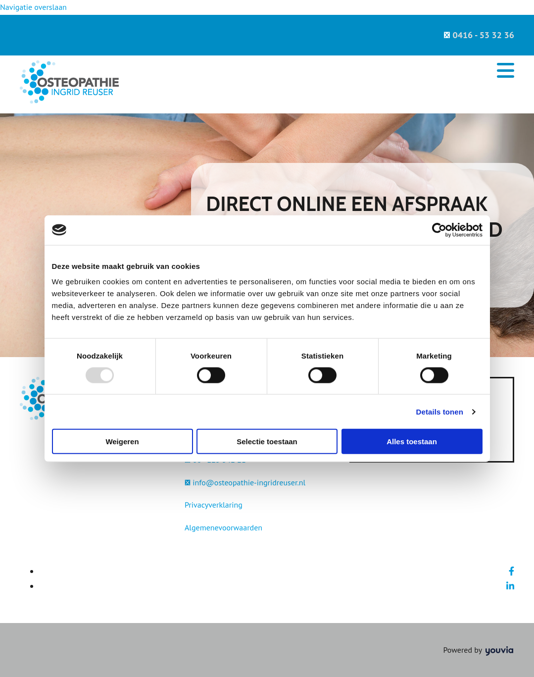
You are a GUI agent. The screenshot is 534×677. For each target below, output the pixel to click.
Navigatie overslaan (33, 7)
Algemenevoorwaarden (223, 527)
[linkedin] (510, 586)
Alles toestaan (412, 441)
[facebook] (511, 571)
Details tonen (439, 411)
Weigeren (122, 441)
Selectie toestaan (267, 441)
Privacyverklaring (214, 505)
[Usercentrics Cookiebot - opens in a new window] (439, 229)
